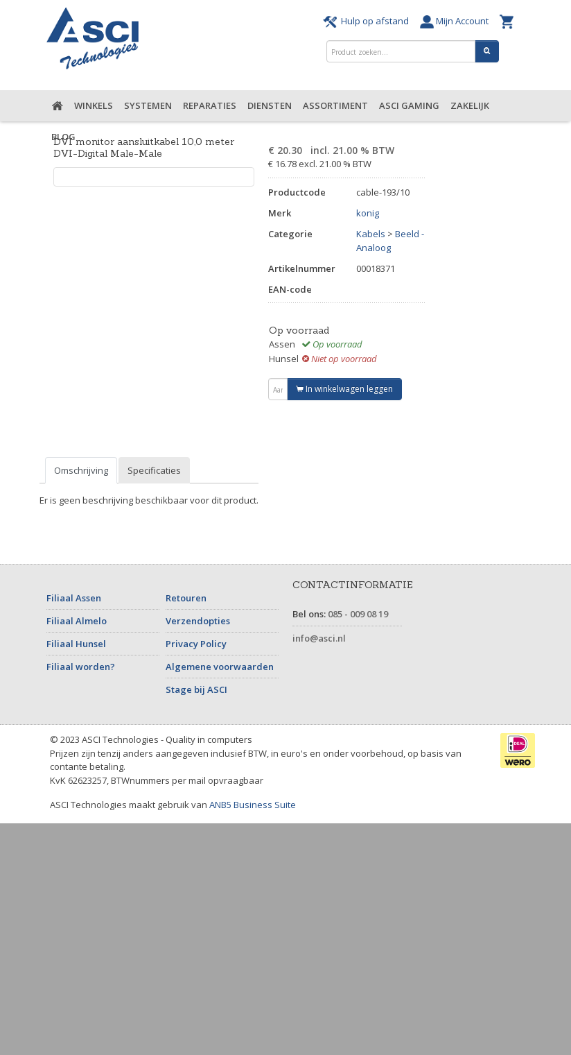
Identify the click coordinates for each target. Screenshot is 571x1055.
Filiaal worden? (80, 666)
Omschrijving (81, 470)
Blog (63, 136)
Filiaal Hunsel (76, 643)
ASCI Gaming (409, 105)
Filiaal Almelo (76, 621)
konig (367, 213)
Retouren (186, 598)
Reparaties (209, 105)
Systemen (148, 105)
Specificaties (154, 470)
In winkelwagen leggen (344, 389)
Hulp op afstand (368, 21)
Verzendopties (198, 621)
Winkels (93, 105)
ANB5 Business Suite (252, 804)
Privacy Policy (196, 643)
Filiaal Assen (73, 598)
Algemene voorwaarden (220, 666)
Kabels (370, 234)
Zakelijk (469, 105)
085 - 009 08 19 (358, 614)
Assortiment (335, 105)
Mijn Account (456, 21)
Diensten (269, 105)
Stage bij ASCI (196, 689)
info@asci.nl (319, 638)
